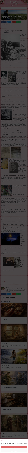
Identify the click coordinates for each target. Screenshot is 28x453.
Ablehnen (14, 449)
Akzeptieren (14, 447)
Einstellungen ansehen (14, 451)
